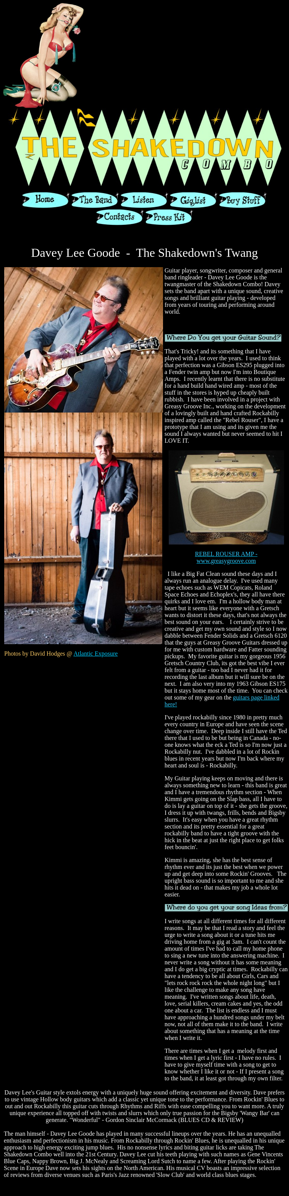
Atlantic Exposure (95, 653)
